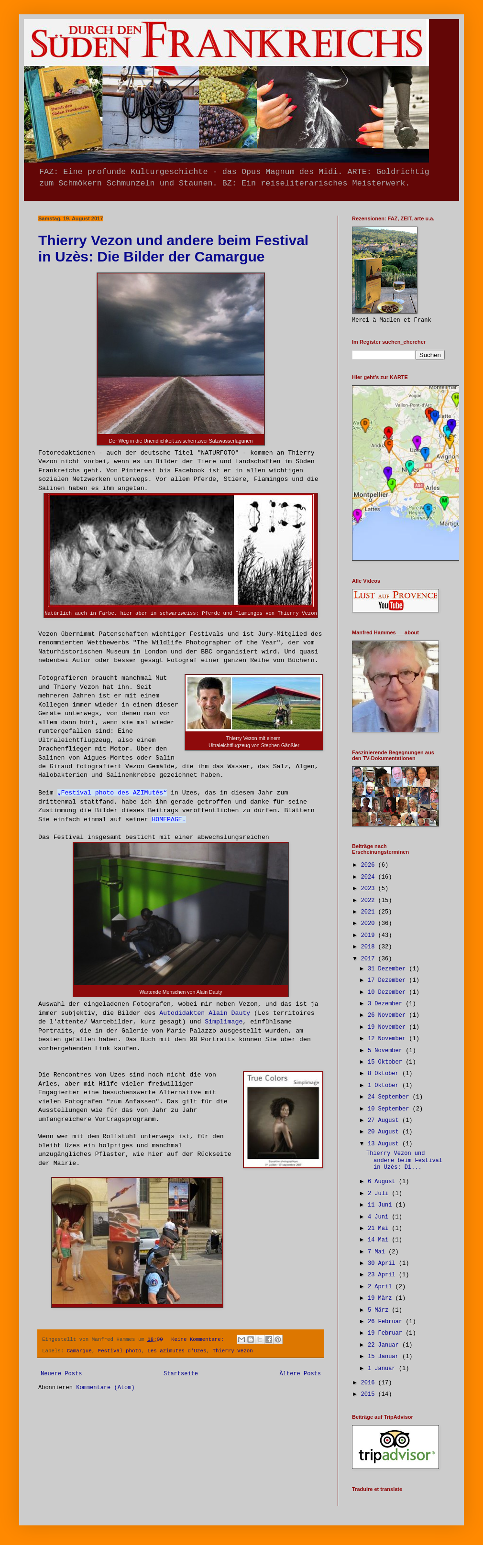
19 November (388, 1027)
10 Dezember (388, 992)
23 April (383, 1275)
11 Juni (381, 1205)
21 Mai (380, 1228)
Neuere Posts (61, 1374)
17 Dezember (388, 980)
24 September (390, 1097)
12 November (388, 1038)
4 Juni (380, 1217)
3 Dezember (387, 1004)
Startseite (181, 1374)
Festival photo (120, 1351)
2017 (369, 959)
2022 (369, 900)
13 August (385, 1144)
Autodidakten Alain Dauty (204, 1013)
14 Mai (380, 1240)
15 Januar (385, 1356)
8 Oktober (385, 1073)
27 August (385, 1120)
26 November (388, 1015)
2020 (369, 923)
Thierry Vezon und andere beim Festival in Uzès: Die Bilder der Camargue (173, 248)
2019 (369, 935)
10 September (390, 1109)
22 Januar (385, 1345)
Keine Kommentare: (199, 1339)
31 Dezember (388, 969)
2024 (369, 877)
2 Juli (380, 1193)
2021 (369, 912)
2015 (369, 1394)
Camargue (79, 1351)
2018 (369, 947)
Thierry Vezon (232, 1351)
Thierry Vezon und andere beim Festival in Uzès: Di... (404, 1160)
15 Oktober (387, 1062)
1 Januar (383, 1368)
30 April (383, 1263)
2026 (369, 865)
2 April (381, 1287)
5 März (380, 1310)
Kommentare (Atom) (105, 1387)
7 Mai (378, 1252)
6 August (383, 1181)
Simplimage (223, 1021)
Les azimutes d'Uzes (176, 1351)
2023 (369, 888)
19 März (381, 1298)
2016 (369, 1383)
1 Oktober (385, 1085)
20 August (385, 1132)
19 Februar (387, 1333)
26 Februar (387, 1321)
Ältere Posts (300, 1374)
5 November (387, 1050)
